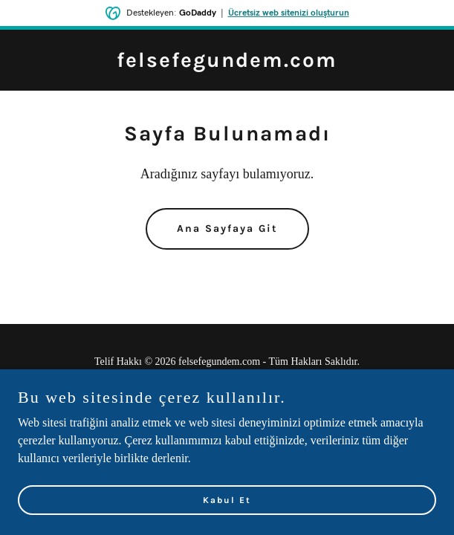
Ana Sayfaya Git (227, 228)
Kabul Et (227, 520)
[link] (227, 62)
